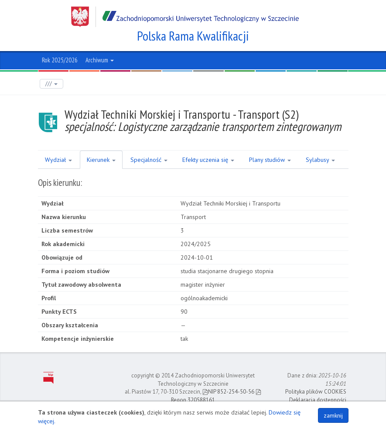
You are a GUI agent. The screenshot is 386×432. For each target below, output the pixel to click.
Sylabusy (320, 160)
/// (51, 83)
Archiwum (99, 60)
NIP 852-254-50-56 (228, 391)
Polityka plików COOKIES (315, 391)
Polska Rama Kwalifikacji (193, 35)
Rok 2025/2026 (60, 60)
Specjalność (148, 160)
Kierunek (101, 160)
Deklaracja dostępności (317, 400)
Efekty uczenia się (208, 160)
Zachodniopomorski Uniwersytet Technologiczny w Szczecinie (185, 17)
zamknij (333, 415)
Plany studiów (270, 160)
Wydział (58, 160)
